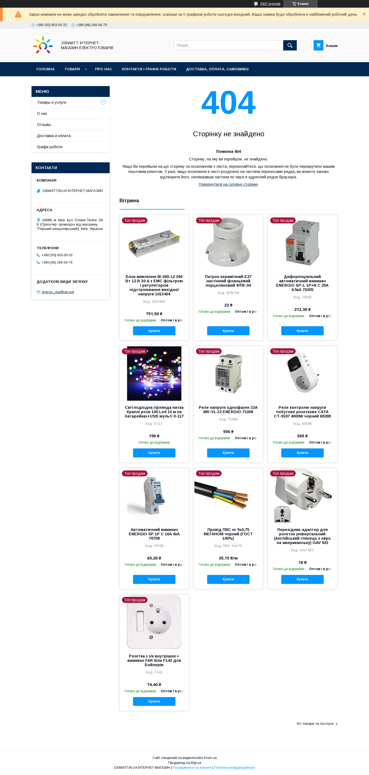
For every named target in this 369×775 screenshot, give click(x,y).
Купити (154, 331)
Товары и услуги (51, 102)
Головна (45, 69)
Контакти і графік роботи (149, 69)
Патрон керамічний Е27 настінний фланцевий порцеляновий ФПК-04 (228, 280)
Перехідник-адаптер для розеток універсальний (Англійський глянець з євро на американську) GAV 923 (302, 536)
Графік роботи (49, 147)
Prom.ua (210, 758)
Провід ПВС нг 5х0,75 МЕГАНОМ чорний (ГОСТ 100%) (228, 533)
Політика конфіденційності (234, 768)
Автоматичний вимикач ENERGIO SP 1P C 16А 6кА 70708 (154, 533)
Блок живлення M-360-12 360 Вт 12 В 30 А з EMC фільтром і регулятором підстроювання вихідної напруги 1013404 (154, 285)
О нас (42, 113)
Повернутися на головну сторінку (228, 184)
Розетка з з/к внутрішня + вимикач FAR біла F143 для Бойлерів (154, 660)
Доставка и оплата (54, 136)
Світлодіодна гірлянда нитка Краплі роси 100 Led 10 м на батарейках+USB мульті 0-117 (154, 411)
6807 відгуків (270, 4)
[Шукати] (290, 45)
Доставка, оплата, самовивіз (217, 69)
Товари (72, 69)
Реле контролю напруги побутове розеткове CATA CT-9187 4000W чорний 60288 (302, 411)
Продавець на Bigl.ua (184, 763)
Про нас (103, 69)
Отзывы (44, 124)
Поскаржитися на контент (192, 768)
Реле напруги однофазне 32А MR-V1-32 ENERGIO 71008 (228, 409)
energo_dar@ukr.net (58, 292)
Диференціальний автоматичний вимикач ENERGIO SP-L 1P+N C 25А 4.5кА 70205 (302, 283)
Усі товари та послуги (315, 724)
